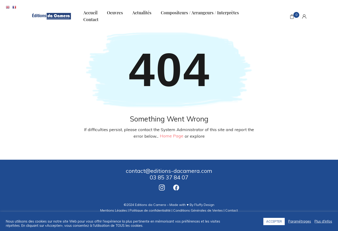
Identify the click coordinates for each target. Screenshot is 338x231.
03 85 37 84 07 (169, 177)
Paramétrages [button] (299, 221)
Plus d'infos (323, 221)
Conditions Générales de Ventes (198, 210)
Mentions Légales (113, 210)
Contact (231, 210)
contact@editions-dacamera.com (169, 170)
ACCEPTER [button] (274, 221)
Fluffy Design (204, 205)
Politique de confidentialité (150, 210)
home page (171, 136)
